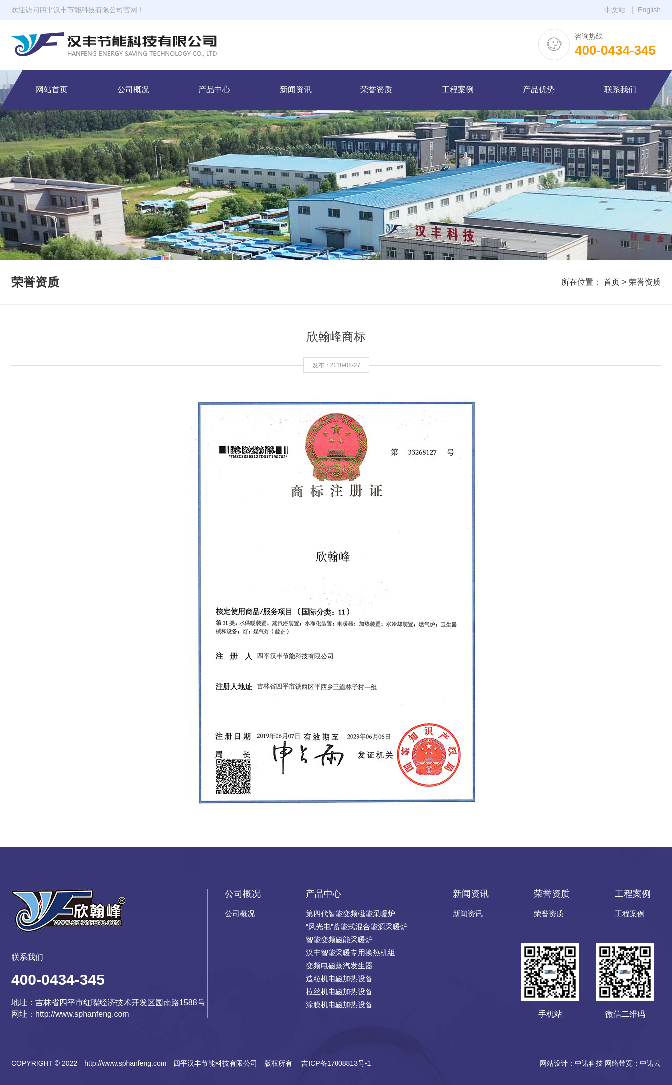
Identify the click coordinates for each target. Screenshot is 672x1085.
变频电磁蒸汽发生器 (339, 965)
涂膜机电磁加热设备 (339, 1004)
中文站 (614, 10)
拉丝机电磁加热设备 (339, 991)
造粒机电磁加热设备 (339, 978)
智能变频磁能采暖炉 (339, 939)
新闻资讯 (468, 913)
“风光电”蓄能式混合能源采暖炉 (357, 926)
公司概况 (240, 913)
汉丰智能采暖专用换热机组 (350, 952)
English (649, 10)
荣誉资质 (645, 282)
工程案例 (630, 913)
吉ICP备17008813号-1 (335, 1063)
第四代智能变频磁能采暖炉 (350, 913)
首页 (612, 282)
